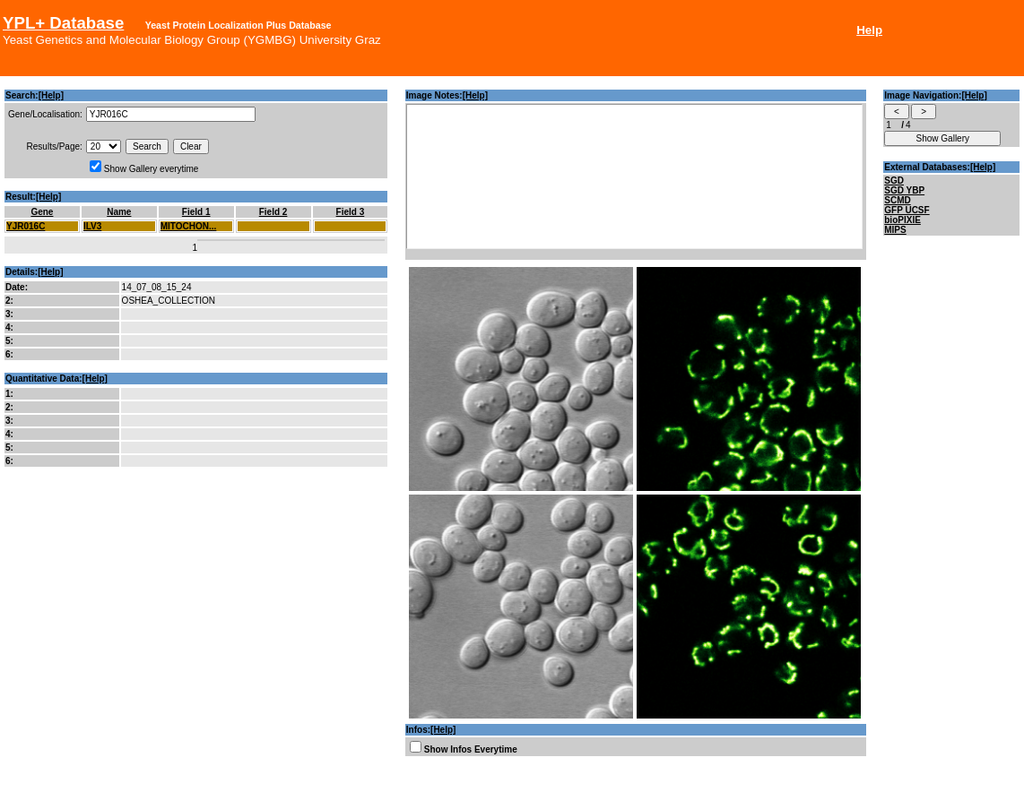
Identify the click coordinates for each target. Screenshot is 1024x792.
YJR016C (25, 226)
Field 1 (196, 212)
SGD (894, 180)
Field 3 (350, 212)
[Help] (51, 95)
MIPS (895, 230)
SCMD (897, 200)
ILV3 (92, 226)
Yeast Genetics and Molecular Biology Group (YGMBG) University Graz (192, 40)
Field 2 (273, 212)
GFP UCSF (906, 210)
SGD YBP (904, 190)
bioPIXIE (902, 220)
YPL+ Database (63, 22)
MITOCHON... (189, 226)
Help (869, 30)
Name (119, 212)
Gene (41, 212)
